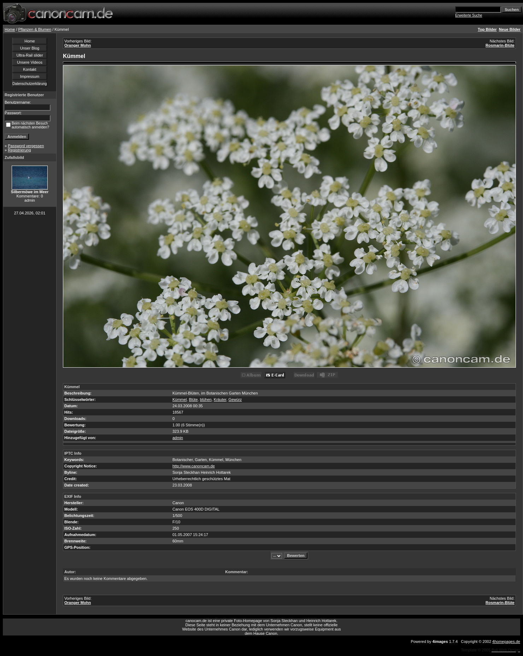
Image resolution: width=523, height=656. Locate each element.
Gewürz (235, 399)
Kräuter (220, 399)
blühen (206, 399)
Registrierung (19, 150)
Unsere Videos (29, 62)
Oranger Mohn (77, 45)
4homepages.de (506, 641)
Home (10, 29)
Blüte (193, 399)
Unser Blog (29, 48)
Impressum (29, 76)
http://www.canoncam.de (193, 466)
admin (177, 438)
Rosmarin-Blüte (500, 45)
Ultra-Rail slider (29, 55)
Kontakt (29, 69)
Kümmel (179, 399)
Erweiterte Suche (468, 15)
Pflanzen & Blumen (35, 29)
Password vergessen (26, 146)
